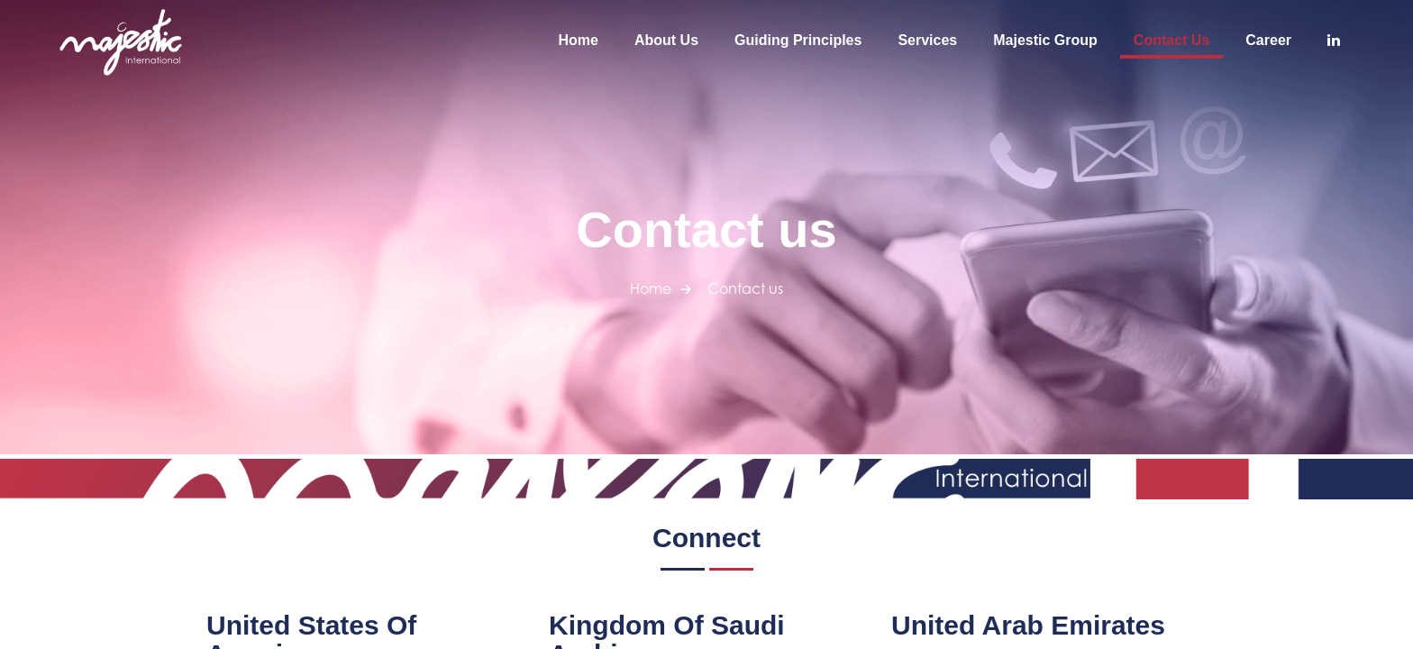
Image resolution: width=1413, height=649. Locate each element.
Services (927, 40)
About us (666, 40)
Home (578, 40)
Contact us (1171, 40)
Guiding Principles (797, 40)
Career (1268, 40)
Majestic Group (1045, 40)
